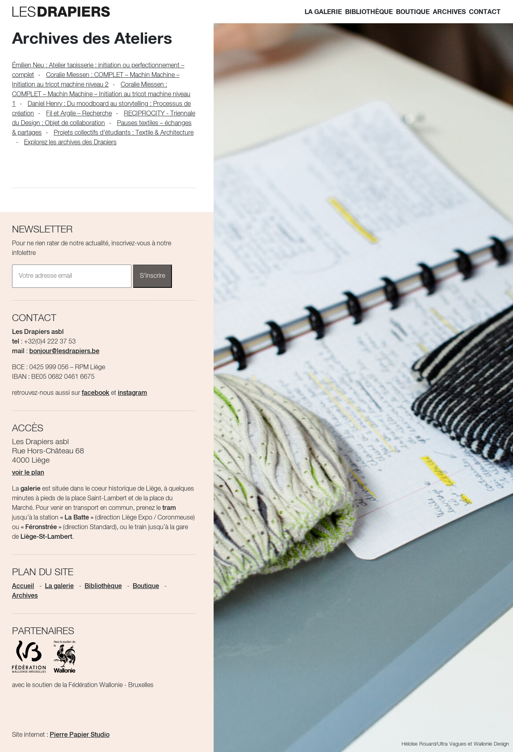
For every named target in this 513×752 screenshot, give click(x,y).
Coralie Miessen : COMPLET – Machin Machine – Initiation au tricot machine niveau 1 (101, 94)
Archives (449, 12)
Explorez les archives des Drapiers (70, 142)
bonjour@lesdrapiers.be (64, 351)
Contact (485, 12)
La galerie (323, 12)
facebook (95, 393)
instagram (132, 393)
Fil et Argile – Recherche (79, 114)
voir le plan (28, 473)
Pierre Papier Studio (79, 735)
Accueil (23, 586)
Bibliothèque (369, 12)
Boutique (413, 12)
